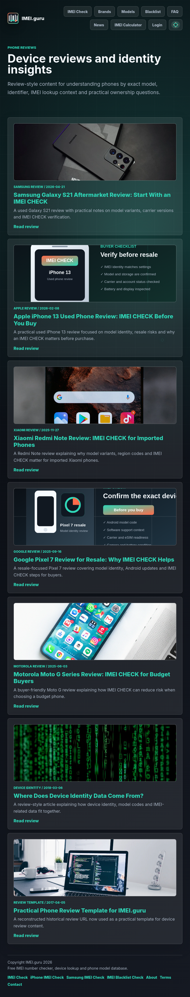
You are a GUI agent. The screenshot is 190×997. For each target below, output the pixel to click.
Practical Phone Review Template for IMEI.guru (80, 910)
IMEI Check (78, 11)
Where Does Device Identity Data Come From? (79, 795)
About (151, 977)
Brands (104, 11)
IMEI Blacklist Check (125, 977)
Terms (165, 977)
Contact (15, 984)
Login (157, 25)
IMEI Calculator (128, 25)
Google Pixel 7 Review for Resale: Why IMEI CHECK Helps (94, 559)
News (99, 25)
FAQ (175, 11)
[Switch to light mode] (175, 24)
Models (128, 11)
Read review (26, 226)
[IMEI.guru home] (26, 18)
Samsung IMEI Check (85, 977)
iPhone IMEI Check (47, 977)
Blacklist (153, 11)
